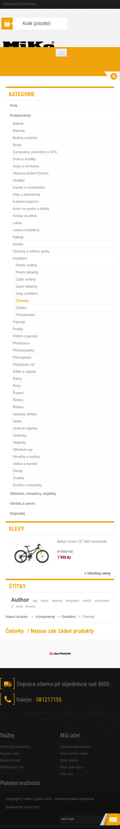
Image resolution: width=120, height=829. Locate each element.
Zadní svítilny (26, 279)
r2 (12, 606)
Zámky (18, 471)
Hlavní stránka (17, 617)
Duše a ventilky (24, 159)
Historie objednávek (75, 747)
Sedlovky (20, 435)
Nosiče (18, 244)
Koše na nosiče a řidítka (31, 209)
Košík (36, 23)
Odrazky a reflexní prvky (31, 251)
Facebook (7, 716)
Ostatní (21, 308)
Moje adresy (69, 760)
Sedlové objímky (25, 428)
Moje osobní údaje (74, 754)
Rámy (17, 379)
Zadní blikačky (26, 287)
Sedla (17, 421)
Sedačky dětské (25, 414)
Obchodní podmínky (15, 747)
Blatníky (19, 131)
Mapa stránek (10, 760)
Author (20, 600)
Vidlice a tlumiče (25, 464)
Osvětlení (20, 258)
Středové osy (23, 450)
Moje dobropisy (71, 767)
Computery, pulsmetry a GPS (35, 152)
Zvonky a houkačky (27, 485)
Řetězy (18, 400)
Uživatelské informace (19, 4)
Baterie (18, 124)
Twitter (21, 716)
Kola (13, 106)
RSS (49, 716)
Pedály (18, 329)
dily (35, 600)
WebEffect (32, 807)
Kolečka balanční (26, 202)
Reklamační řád (12, 767)
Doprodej (17, 514)
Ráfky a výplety (24, 372)
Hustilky (19, 180)
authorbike (102, 600)
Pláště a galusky (25, 336)
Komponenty (20, 115)
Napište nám (9, 754)
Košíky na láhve (25, 216)
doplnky (57, 600)
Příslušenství (25, 315)
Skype (35, 716)
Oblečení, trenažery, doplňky (33, 494)
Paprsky (19, 322)
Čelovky (22, 301)
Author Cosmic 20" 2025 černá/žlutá (82, 542)
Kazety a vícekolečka (29, 188)
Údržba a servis (22, 504)
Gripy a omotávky (26, 166)
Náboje (18, 237)
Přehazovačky (23, 350)
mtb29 (87, 600)
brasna (30, 606)
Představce (21, 343)
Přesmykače (22, 357)
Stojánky (19, 443)
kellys (45, 600)
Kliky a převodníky (26, 195)
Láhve (17, 223)
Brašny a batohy (25, 138)
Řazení (18, 393)
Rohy (17, 386)
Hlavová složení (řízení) (31, 173)
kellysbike (72, 600)
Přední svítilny (26, 265)
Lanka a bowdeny (26, 230)
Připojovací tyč (24, 365)
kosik (19, 606)
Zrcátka (18, 478)
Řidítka (18, 407)
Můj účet (66, 774)
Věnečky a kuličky (26, 457)
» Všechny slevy (97, 573)
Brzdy (17, 145)
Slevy (16, 528)
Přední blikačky (27, 272)
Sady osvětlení (27, 294)
